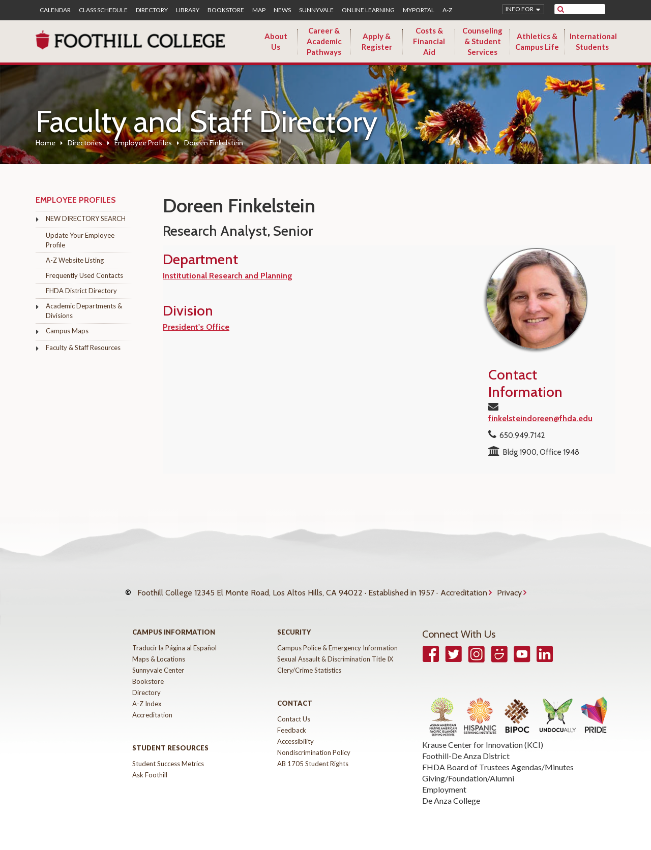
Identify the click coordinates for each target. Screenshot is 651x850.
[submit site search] (560, 9)
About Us (275, 41)
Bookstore (226, 10)
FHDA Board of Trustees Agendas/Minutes (498, 759)
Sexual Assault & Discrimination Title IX (335, 651)
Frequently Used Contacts (84, 275)
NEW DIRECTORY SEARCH (86, 218)
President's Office (196, 327)
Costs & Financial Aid (429, 41)
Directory (152, 10)
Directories (85, 142)
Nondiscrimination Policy (313, 745)
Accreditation (463, 588)
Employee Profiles (143, 142)
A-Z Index (147, 696)
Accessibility (295, 734)
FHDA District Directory (81, 291)
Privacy (509, 588)
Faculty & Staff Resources (83, 347)
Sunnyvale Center (158, 662)
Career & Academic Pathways (324, 41)
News (282, 10)
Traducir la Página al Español (174, 640)
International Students (593, 41)
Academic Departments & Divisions (84, 311)
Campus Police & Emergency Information (337, 640)
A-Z (447, 10)
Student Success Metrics (168, 756)
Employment (444, 781)
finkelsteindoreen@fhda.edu (540, 418)
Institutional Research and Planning (227, 275)
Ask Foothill (149, 767)
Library (187, 10)
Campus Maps (67, 331)
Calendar (55, 10)
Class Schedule (103, 10)
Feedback (291, 722)
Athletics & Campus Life (537, 41)
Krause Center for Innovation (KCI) (482, 737)
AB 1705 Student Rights (312, 756)
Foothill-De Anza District (466, 748)
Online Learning (368, 10)
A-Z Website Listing (75, 260)
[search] (586, 9)
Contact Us (293, 711)
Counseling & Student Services (482, 41)
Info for (520, 9)
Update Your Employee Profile (80, 240)
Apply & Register (377, 41)
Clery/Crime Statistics (309, 662)
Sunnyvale (316, 10)
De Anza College (451, 793)
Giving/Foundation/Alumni (468, 770)
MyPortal (418, 10)
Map (258, 10)
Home (45, 142)
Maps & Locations (158, 651)
